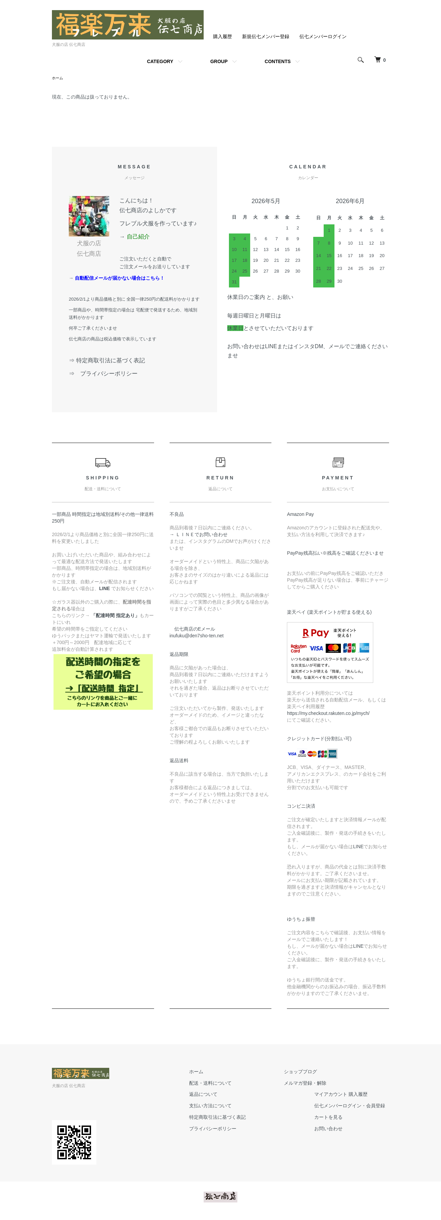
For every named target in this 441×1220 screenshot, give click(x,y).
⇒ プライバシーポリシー (106, 374)
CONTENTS (278, 61)
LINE (358, 847)
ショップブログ (304, 1072)
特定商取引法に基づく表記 (229, 1117)
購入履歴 (222, 36)
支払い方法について (222, 1106)
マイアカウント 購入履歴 (345, 1095)
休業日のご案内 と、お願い (260, 298)
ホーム (58, 78)
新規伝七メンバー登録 (265, 36)
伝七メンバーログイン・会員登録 (353, 1106)
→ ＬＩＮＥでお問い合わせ (201, 535)
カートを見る (332, 1117)
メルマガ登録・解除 (309, 1083)
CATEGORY (160, 61)
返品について (215, 1095)
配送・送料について (222, 1083)
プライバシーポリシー (224, 1129)
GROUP (219, 61)
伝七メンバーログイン (323, 36)
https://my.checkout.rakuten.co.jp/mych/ (328, 714)
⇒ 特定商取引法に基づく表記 (107, 361)
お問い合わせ (332, 1129)
